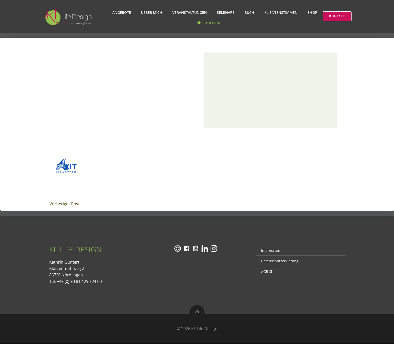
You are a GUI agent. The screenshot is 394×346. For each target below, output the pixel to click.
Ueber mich (152, 12)
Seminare (226, 12)
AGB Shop (269, 273)
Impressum (270, 252)
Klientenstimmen (281, 12)
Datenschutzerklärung (280, 262)
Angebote (122, 12)
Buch (250, 12)
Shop (313, 12)
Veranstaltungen (190, 12)
